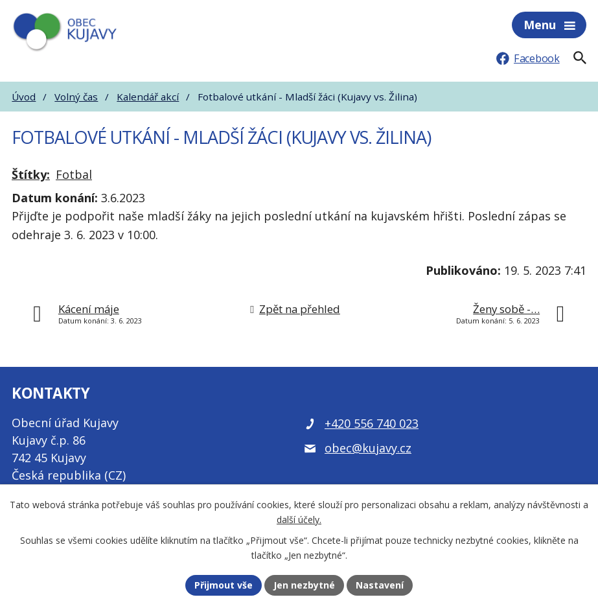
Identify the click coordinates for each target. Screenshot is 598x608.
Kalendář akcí (148, 96)
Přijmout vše (223, 585)
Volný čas (76, 96)
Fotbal (74, 174)
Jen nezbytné (304, 585)
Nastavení (380, 585)
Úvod (24, 96)
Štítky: (31, 174)
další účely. (299, 519)
